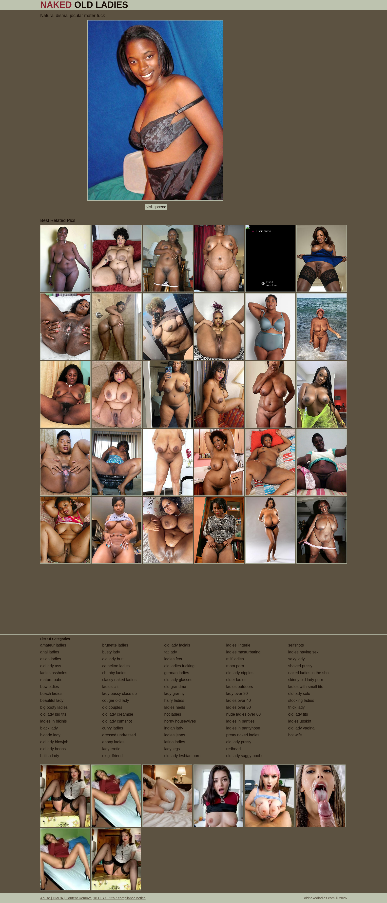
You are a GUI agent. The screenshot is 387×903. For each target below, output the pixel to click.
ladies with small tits (305, 687)
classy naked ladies (119, 680)
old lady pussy (238, 742)
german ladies (176, 673)
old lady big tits (53, 714)
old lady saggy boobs (244, 756)
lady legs (172, 749)
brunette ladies (115, 645)
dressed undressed (119, 735)
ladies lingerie (238, 645)
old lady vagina (301, 728)
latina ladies (174, 742)
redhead (233, 749)
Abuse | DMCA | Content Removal (66, 898)
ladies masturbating (243, 652)
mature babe (51, 680)
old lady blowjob (54, 742)
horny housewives (180, 721)
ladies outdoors (239, 687)
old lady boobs (53, 749)
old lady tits (298, 714)
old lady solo (299, 693)
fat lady (170, 652)
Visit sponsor (156, 207)
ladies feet (173, 659)
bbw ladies (49, 687)
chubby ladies (114, 673)
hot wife (295, 735)
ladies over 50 (238, 707)
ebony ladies (113, 742)
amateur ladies (53, 645)
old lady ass (50, 666)
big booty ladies (54, 707)
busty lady (111, 652)
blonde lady (50, 735)
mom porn (235, 666)
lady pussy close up (119, 693)
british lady (49, 756)
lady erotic (111, 749)
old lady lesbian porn (182, 756)
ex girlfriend (112, 756)
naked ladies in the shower (311, 673)
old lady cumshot (117, 721)
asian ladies (50, 659)
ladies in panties (240, 721)
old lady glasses (178, 680)
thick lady (296, 707)
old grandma (175, 687)
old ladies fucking (179, 666)
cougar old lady (115, 700)
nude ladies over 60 (243, 714)
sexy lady (296, 659)
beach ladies (51, 693)
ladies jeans (174, 735)
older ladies (236, 680)
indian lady (173, 728)
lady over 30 (237, 693)
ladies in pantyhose (243, 728)
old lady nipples (239, 673)
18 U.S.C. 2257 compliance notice (119, 898)
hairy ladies (174, 700)
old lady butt (112, 659)
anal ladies (49, 652)
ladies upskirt (299, 721)
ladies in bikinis (53, 721)
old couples (112, 707)
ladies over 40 (238, 700)
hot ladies (172, 714)
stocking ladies (301, 700)
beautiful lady (51, 700)
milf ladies (235, 659)
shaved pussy (300, 666)
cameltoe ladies (116, 666)
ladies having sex (303, 652)
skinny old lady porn (305, 680)
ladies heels (174, 707)
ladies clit (110, 687)
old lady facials (177, 645)
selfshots (296, 645)
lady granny (174, 693)
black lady (49, 728)
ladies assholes (53, 673)
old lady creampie (117, 714)
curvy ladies (112, 728)
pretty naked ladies (242, 735)
